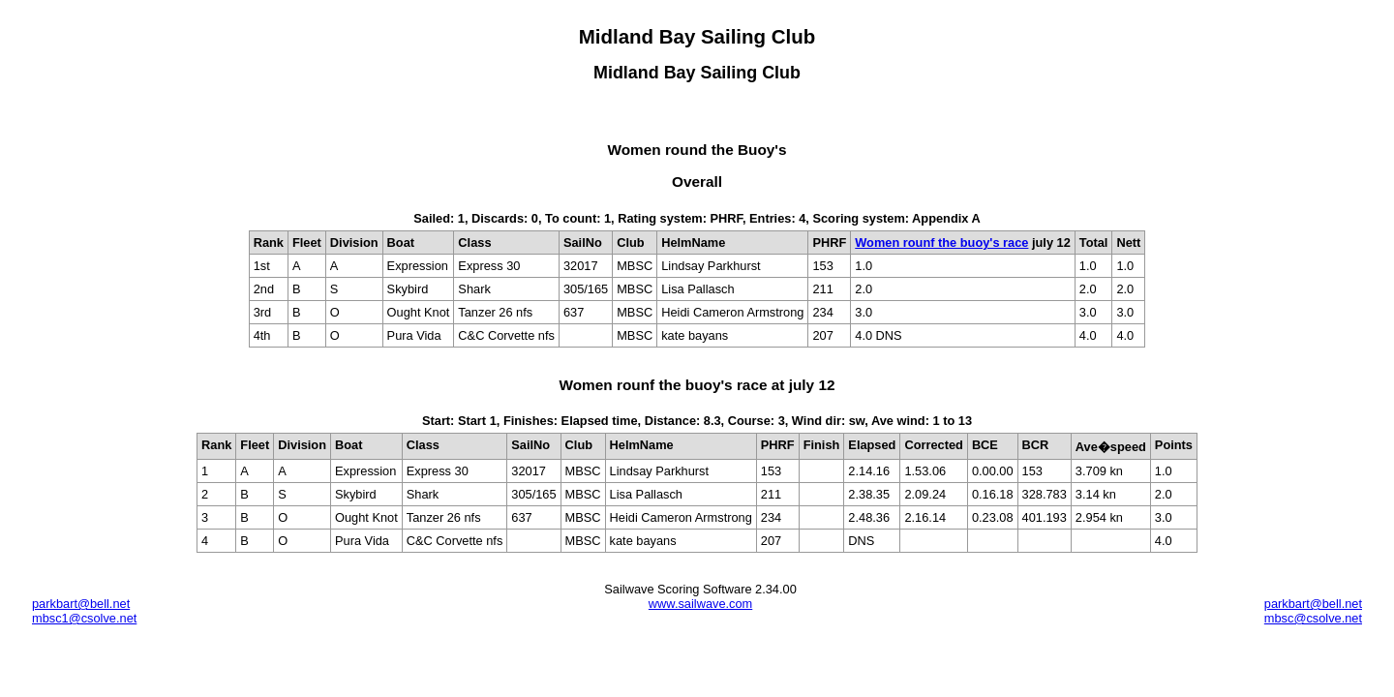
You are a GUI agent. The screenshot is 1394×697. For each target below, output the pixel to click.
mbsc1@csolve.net (84, 618)
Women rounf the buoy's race (941, 242)
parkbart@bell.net (81, 603)
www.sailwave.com (700, 603)
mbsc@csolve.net (1313, 618)
